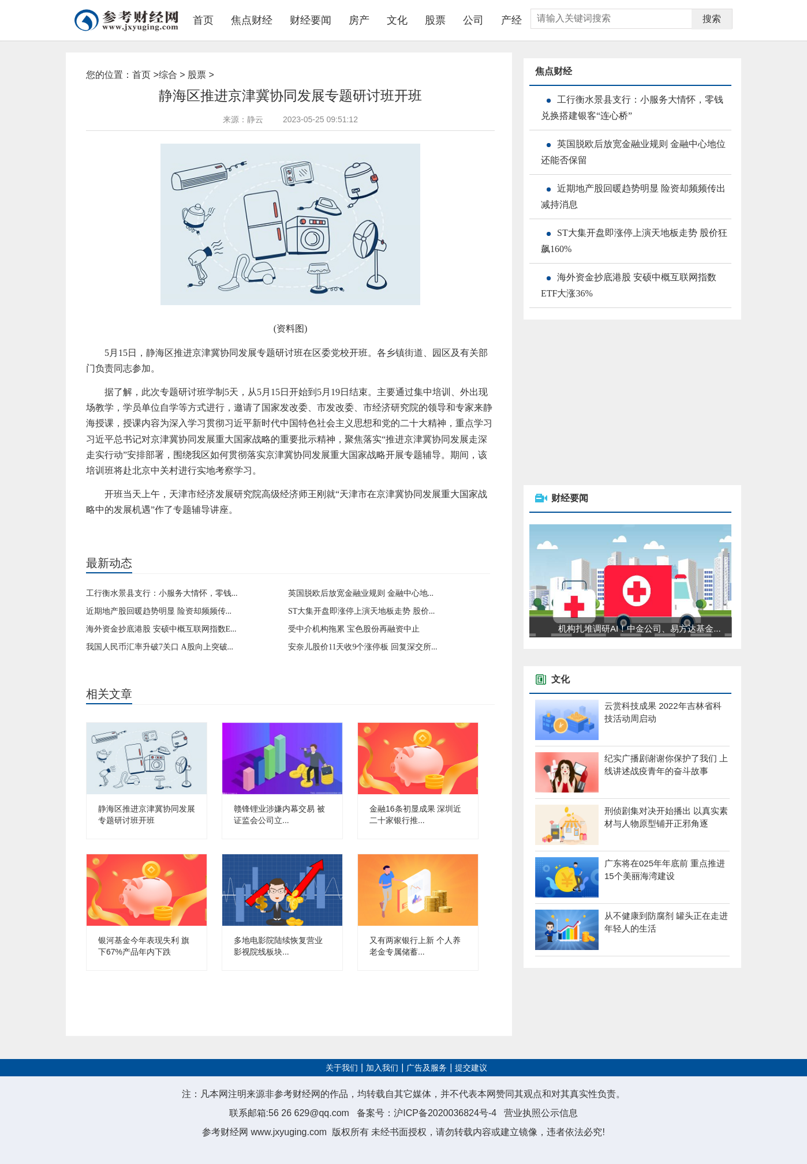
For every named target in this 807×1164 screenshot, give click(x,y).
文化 (397, 20)
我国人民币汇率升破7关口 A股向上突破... (159, 647)
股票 (435, 20)
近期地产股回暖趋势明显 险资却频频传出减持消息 (633, 196)
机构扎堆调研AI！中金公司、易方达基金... (639, 628)
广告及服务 (426, 1068)
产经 (511, 20)
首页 (203, 20)
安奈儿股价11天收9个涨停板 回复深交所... (362, 647)
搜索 (712, 19)
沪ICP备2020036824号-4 (445, 1113)
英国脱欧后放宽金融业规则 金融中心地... (361, 593)
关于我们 (342, 1068)
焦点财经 (251, 20)
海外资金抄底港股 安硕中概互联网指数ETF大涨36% (628, 285)
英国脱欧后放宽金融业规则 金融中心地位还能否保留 (633, 152)
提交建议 (471, 1068)
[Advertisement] (610, 403)
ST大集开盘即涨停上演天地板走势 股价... (361, 611)
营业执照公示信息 (541, 1113)
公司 (473, 20)
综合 (168, 75)
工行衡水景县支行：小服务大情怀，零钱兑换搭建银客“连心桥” (632, 108)
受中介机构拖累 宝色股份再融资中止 (354, 629)
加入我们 (382, 1068)
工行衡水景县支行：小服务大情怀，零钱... (162, 593)
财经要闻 (310, 20)
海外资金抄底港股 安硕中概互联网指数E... (161, 629)
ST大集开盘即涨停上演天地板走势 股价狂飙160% (634, 241)
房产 (359, 20)
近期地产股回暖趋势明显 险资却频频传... (158, 611)
